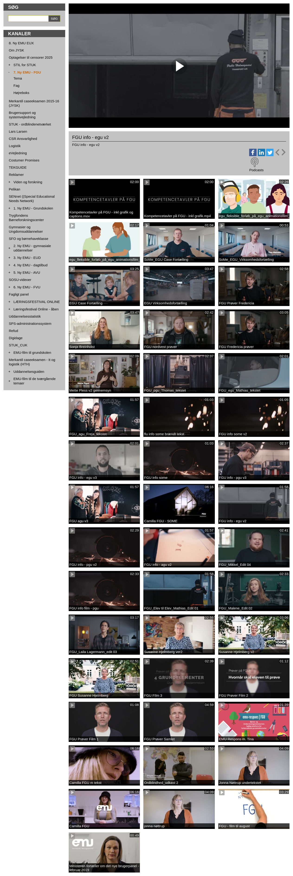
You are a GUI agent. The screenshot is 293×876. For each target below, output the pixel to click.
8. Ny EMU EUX (21, 43)
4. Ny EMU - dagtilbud (30, 265)
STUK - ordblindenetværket (30, 124)
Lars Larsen (18, 131)
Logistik (15, 146)
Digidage (16, 338)
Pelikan (14, 189)
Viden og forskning (27, 182)
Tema (17, 78)
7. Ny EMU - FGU (27, 72)
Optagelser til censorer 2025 (30, 57)
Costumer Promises (24, 160)
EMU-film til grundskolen (32, 352)
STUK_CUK (18, 345)
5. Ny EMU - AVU (26, 272)
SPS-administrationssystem (30, 323)
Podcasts (256, 170)
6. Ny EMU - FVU (26, 287)
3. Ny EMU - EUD (27, 258)
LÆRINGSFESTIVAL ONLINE (36, 302)
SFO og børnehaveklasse (28, 239)
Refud (13, 331)
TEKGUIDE (18, 167)
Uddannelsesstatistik (25, 316)
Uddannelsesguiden (28, 372)
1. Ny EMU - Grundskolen (33, 208)
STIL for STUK (24, 65)
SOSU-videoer (20, 280)
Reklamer (16, 175)
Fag (16, 85)
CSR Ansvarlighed (23, 139)
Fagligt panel (19, 294)
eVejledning (18, 153)
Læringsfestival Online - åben (36, 309)
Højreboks (21, 93)
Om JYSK (16, 50)
